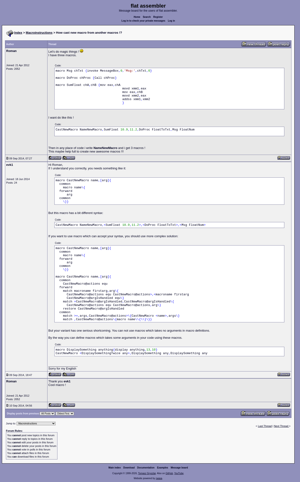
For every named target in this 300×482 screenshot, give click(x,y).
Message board (179, 467)
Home (137, 17)
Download (129, 467)
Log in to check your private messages (143, 20)
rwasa (159, 478)
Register (158, 17)
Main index (114, 467)
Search (147, 17)
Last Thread (265, 426)
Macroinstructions (39, 32)
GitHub (169, 473)
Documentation (146, 467)
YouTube (178, 473)
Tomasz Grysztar (147, 473)
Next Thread (281, 426)
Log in (171, 20)
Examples (162, 467)
